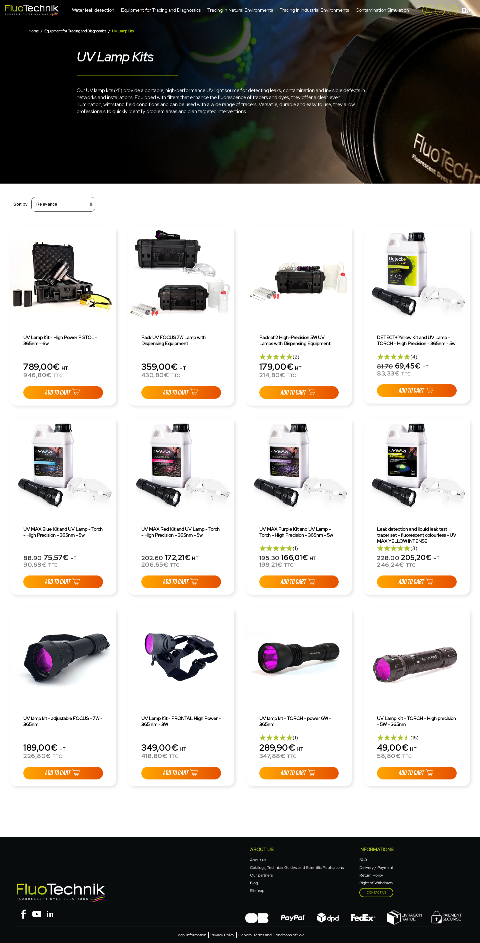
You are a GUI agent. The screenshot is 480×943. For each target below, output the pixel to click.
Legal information (191, 935)
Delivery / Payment (376, 867)
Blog (254, 883)
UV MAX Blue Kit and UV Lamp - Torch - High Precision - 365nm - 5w (63, 532)
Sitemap (257, 890)
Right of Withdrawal (376, 883)
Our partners (261, 875)
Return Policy (371, 875)
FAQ (363, 860)
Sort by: (21, 204)
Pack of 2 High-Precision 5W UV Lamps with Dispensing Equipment (294, 340)
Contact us (376, 893)
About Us (261, 850)
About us (258, 860)
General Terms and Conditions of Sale (271, 935)
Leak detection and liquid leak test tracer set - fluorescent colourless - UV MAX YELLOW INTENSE (416, 535)
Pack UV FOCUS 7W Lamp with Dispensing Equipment (173, 340)
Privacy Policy (222, 935)
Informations (376, 850)
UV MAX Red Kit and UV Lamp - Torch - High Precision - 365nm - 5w (180, 532)
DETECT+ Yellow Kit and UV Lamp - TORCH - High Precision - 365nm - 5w (416, 340)
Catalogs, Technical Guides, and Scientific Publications (297, 867)
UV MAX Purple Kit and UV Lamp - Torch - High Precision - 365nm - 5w (296, 532)
